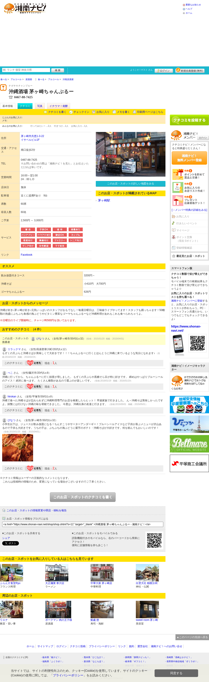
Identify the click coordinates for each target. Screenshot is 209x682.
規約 (131, 646)
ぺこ (10, 372)
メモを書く (123, 111)
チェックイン (81, 111)
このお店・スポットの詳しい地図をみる (130, 183)
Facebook (26, 254)
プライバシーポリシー (102, 646)
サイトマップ (45, 646)
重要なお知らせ (193, 4)
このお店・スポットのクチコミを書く (82, 497)
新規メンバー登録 (190, 70)
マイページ (182, 230)
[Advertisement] (111, 32)
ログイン (164, 70)
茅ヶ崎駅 (104, 200)
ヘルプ (189, 9)
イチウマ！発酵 (58, 106)
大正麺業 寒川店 (54, 583)
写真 (39, 106)
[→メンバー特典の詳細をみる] (189, 209)
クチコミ (25, 106)
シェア (6, 538)
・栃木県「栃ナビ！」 (51, 657)
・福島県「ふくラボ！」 (52, 661)
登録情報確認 (184, 247)
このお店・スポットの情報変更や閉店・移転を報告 (37, 510)
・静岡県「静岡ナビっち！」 (137, 657)
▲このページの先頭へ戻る (192, 637)
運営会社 (142, 646)
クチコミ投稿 (78, 646)
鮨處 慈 (95, 619)
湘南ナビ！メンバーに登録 (186, 300)
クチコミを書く (57, 111)
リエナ (4, 619)
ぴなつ (40, 338)
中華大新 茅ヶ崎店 (101, 583)
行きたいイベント (186, 223)
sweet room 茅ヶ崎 (147, 619)
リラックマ (14, 349)
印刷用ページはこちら (150, 111)
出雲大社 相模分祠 (146, 583)
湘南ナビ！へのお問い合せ (166, 646)
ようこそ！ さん (141, 70)
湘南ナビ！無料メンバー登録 (189, 158)
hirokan (12, 396)
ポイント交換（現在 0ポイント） (187, 239)
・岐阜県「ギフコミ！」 (135, 661)
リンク (122, 646)
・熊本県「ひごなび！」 (94, 657)
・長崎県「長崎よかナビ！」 (178, 657)
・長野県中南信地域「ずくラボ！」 (181, 661)
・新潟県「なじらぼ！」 (94, 661)
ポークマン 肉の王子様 (58, 619)
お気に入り (103, 111)
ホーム (189, 13)
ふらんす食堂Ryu (10, 583)
